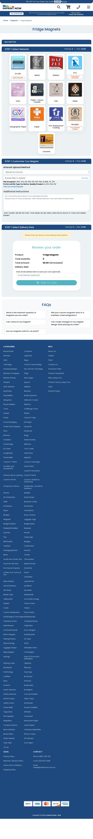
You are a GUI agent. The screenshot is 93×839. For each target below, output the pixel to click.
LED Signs (28, 422)
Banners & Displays (11, 373)
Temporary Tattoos (11, 486)
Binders (6, 515)
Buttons (6, 435)
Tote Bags (7, 364)
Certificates (29, 546)
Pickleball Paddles (10, 528)
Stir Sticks (7, 590)
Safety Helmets (9, 694)
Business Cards (30, 501)
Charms (6, 685)
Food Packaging (10, 422)
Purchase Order (54, 369)
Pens (5, 431)
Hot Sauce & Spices (11, 568)
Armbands (28, 703)
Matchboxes (8, 625)
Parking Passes (9, 639)
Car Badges (29, 652)
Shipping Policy (9, 769)
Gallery (51, 355)
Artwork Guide (54, 391)
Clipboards (8, 599)
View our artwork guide (13, 186)
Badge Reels (29, 524)
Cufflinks (6, 676)
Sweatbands (29, 634)
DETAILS (64, 2)
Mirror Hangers (9, 634)
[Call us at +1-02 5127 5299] (78, 8)
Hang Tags (28, 537)
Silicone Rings (9, 643)
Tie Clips (27, 639)
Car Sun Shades (30, 694)
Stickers (6, 382)
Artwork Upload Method (16, 167)
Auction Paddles (31, 707)
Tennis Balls (8, 707)
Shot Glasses (8, 386)
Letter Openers (9, 689)
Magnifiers (7, 720)
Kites (5, 681)
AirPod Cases (8, 698)
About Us (52, 351)
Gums (26, 572)
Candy (27, 554)
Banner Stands (9, 378)
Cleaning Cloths (10, 621)
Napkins (27, 386)
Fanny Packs (29, 612)
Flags (26, 373)
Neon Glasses (9, 729)
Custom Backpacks (11, 612)
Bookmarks (28, 685)
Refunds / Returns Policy (13, 761)
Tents (26, 643)
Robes (26, 413)
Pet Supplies (8, 716)
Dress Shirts (29, 466)
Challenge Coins (31, 409)
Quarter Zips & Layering (13, 475)
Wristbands (28, 594)
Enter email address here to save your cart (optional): (38, 272)
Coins (5, 409)
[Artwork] (46, 172)
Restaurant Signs (31, 720)
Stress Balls (8, 457)
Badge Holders (9, 524)
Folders (6, 603)
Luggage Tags (30, 519)
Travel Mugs (8, 444)
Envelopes (7, 506)
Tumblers (7, 439)
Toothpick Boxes (31, 621)
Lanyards (28, 426)
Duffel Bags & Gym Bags (13, 616)
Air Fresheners (9, 497)
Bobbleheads (29, 616)
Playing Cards (9, 663)
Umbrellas (28, 577)
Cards (5, 608)
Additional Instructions (16, 191)
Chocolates (29, 559)
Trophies (6, 546)
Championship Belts (32, 729)
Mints (5, 554)
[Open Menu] (88, 7)
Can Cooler (29, 448)
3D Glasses (28, 738)
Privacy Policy (8, 756)
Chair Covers (29, 603)
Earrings (6, 656)
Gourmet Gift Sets (11, 563)
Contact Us (53, 364)
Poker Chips (29, 698)
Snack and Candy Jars (12, 559)
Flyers (5, 510)
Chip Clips (7, 743)
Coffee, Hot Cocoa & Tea (12, 573)
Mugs (26, 435)
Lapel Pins (28, 355)
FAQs (50, 360)
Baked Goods (29, 563)
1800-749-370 (45, 756)
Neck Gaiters (8, 581)
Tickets (27, 608)
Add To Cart (46, 283)
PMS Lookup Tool (55, 378)
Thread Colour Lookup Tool (59, 382)
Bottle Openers (30, 395)
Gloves (6, 493)
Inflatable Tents (30, 647)
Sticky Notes (29, 497)
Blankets (27, 528)
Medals (27, 493)
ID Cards (7, 448)
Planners (27, 667)
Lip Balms (28, 586)
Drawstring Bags (10, 369)
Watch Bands (8, 738)
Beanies (27, 391)
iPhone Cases (29, 734)
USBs (5, 501)
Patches (6, 355)
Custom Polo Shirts (32, 471)
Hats (5, 360)
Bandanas (7, 667)
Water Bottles (29, 439)
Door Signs (28, 743)
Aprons (27, 382)
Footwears (28, 716)
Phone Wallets (9, 404)
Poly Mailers (8, 395)
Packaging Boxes (10, 550)
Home (5, 20)
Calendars (28, 625)
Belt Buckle (7, 541)
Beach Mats (8, 734)
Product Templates (56, 373)
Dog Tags (28, 672)
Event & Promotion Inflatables (31, 657)
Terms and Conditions (12, 765)
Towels (6, 413)
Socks (5, 417)
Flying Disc (7, 400)
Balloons (27, 444)
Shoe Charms (29, 515)
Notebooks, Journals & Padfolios (33, 487)
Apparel (27, 457)
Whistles (27, 712)
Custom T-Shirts (10, 462)
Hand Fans (28, 453)
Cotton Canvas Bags (33, 364)
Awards (27, 550)
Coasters (28, 351)
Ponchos (27, 681)
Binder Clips (8, 594)
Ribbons (27, 404)
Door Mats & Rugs (31, 599)
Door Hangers (30, 630)
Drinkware (28, 431)
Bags (26, 360)
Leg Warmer (29, 581)
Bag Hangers (8, 652)
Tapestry (27, 663)
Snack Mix (28, 568)
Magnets (14, 20)
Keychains (7, 391)
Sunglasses (8, 453)
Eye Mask (28, 590)
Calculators (29, 510)
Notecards (28, 506)
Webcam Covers (31, 400)
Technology (8, 672)
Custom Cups (30, 417)
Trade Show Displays (11, 426)
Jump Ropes (29, 725)
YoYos (6, 747)
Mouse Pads (8, 351)
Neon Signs (28, 378)
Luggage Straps (10, 647)
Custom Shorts (9, 479)
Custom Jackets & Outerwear (32, 480)
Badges (27, 541)
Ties (5, 537)
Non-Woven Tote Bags (33, 369)
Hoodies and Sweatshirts (8, 467)
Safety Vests (8, 703)
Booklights (28, 689)
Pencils (27, 532)
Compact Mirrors (10, 725)
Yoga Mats (7, 712)
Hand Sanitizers (9, 586)
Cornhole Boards (10, 630)
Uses (50, 386)
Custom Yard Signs (32, 462)
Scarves (6, 532)
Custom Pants (30, 475)
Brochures (28, 676)
